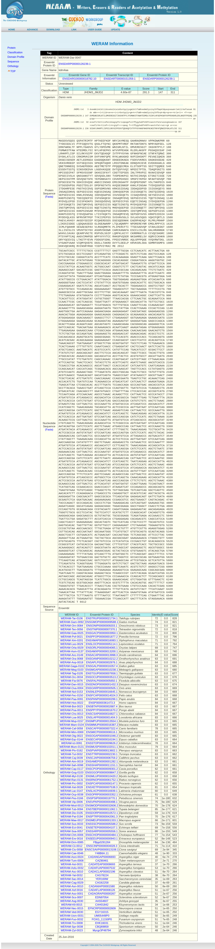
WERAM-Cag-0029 (71, 882)
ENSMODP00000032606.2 (102, 805)
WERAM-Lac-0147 (71, 790)
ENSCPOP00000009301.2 (102, 768)
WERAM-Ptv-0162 (72, 750)
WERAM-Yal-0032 (72, 875)
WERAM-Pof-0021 (72, 636)
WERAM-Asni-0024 (71, 857)
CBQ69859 (102, 926)
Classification (15, 52)
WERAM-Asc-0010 (71, 871)
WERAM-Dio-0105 (72, 812)
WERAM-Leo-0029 (71, 644)
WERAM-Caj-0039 (72, 757)
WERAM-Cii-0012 (71, 845)
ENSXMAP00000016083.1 (102, 640)
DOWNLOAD (53, 29)
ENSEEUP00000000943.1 (102, 838)
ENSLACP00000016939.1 (102, 790)
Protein (12, 47)
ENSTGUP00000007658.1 (102, 673)
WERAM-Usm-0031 (72, 915)
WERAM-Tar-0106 (72, 618)
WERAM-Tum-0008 (72, 860)
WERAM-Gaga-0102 (71, 666)
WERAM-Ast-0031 (72, 864)
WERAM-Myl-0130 (71, 776)
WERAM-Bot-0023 (72, 706)
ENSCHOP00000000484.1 (102, 834)
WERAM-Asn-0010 (71, 886)
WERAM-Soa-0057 (71, 831)
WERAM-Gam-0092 (72, 622)
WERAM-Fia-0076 (72, 680)
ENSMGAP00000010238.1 (102, 669)
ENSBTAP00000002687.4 (101, 706)
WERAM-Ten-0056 (71, 629)
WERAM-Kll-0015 (71, 904)
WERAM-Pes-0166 (71, 798)
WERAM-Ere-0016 (71, 838)
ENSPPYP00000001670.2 (102, 710)
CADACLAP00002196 (101, 871)
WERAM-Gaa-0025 (71, 633)
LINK (74, 29)
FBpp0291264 (101, 842)
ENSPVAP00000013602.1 (101, 750)
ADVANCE (32, 29)
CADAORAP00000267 (101, 893)
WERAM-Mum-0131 (72, 746)
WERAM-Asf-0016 (72, 890)
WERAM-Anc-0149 (71, 655)
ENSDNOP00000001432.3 (102, 684)
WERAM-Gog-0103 (71, 772)
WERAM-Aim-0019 (71, 761)
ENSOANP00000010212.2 (102, 658)
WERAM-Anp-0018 (71, 662)
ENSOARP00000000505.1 (102, 688)
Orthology (13, 66)
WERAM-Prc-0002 (72, 783)
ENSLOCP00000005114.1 (102, 644)
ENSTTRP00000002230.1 (102, 754)
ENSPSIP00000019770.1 (101, 798)
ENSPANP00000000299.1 (102, 699)
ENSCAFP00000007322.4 (102, 728)
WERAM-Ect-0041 (72, 827)
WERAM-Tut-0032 (72, 754)
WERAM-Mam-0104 (72, 724)
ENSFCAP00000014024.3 (102, 695)
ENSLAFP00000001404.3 (101, 717)
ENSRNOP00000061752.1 (102, 779)
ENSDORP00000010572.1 (102, 812)
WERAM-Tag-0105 (71, 673)
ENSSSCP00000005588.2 (102, 823)
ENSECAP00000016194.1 (102, 739)
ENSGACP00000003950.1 (102, 633)
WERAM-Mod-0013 (71, 805)
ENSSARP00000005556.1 (102, 831)
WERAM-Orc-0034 (71, 677)
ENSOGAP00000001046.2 (102, 735)
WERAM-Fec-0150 (71, 695)
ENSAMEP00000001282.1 (102, 761)
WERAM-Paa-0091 (71, 699)
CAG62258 (102, 882)
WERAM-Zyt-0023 (72, 930)
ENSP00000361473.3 (102, 702)
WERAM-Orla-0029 (71, 647)
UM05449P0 (101, 915)
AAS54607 (101, 901)
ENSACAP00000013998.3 (102, 655)
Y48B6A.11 (102, 853)
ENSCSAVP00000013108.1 (102, 849)
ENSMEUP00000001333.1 (102, 820)
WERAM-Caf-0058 (71, 728)
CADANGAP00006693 (101, 857)
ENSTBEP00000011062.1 (102, 809)
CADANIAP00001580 (102, 886)
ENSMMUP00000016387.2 (101, 724)
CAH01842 (101, 904)
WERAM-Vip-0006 (72, 801)
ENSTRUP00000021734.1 (102, 618)
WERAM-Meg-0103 (71, 669)
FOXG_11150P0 (102, 919)
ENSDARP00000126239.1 (75, 63)
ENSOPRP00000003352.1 (102, 794)
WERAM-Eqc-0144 (71, 739)
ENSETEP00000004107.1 (102, 827)
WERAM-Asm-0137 (71, 651)
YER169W (101, 879)
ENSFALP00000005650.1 (101, 680)
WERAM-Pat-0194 (72, 816)
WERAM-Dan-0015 (71, 684)
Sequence (13, 61)
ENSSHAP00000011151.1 (102, 765)
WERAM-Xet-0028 (72, 787)
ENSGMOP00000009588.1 (101, 622)
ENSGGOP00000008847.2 (102, 772)
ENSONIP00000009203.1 (101, 625)
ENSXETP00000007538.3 (102, 787)
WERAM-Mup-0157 (71, 721)
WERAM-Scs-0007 (71, 897)
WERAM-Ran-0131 (71, 779)
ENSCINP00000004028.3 (101, 845)
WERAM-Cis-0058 (72, 849)
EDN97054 (101, 897)
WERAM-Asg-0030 (71, 901)
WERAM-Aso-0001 (71, 893)
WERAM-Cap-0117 (71, 768)
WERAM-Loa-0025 (71, 717)
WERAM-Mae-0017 (71, 820)
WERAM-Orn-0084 (71, 625)
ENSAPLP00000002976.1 (102, 662)
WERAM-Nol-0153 (72, 691)
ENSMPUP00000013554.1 (102, 721)
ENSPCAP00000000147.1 (102, 783)
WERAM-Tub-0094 (71, 809)
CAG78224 (102, 875)
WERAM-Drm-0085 (71, 842)
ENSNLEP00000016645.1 (102, 691)
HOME (11, 29)
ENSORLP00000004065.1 (102, 647)
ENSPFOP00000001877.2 (102, 636)
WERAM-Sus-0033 (71, 823)
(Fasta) (49, 196)
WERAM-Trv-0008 (72, 923)
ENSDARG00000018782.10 (79, 78)
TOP (13, 71)
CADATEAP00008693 (102, 864)
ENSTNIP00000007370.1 (101, 629)
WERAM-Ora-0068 (71, 658)
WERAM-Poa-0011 (71, 710)
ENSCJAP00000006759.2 (102, 757)
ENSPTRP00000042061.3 (102, 816)
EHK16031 (101, 923)
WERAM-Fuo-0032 (71, 919)
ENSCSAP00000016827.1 (102, 713)
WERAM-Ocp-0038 (71, 794)
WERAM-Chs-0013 (71, 713)
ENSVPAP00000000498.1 (101, 801)
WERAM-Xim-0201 (71, 640)
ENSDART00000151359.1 (120, 78)
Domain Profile (16, 57)
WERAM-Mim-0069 (71, 732)
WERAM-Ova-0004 (71, 688)
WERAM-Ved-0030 (71, 912)
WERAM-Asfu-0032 (71, 868)
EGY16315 (101, 912)
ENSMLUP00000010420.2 (102, 776)
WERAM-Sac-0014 (71, 879)
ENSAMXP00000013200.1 (102, 651)
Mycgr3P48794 (102, 930)
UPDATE (115, 29)
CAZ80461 (101, 860)
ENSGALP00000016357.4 (102, 666)
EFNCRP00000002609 (102, 908)
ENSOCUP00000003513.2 (102, 677)
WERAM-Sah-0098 (71, 765)
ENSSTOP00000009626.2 (102, 743)
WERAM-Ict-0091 (71, 743)
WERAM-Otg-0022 (71, 735)
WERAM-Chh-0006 (71, 834)
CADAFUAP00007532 (101, 868)
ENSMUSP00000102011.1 (102, 746)
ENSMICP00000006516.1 (101, 732)
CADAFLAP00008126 (102, 890)
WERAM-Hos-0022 (71, 702)
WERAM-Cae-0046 (71, 853)
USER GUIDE (95, 29)
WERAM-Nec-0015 (71, 908)
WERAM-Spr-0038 (71, 926)
